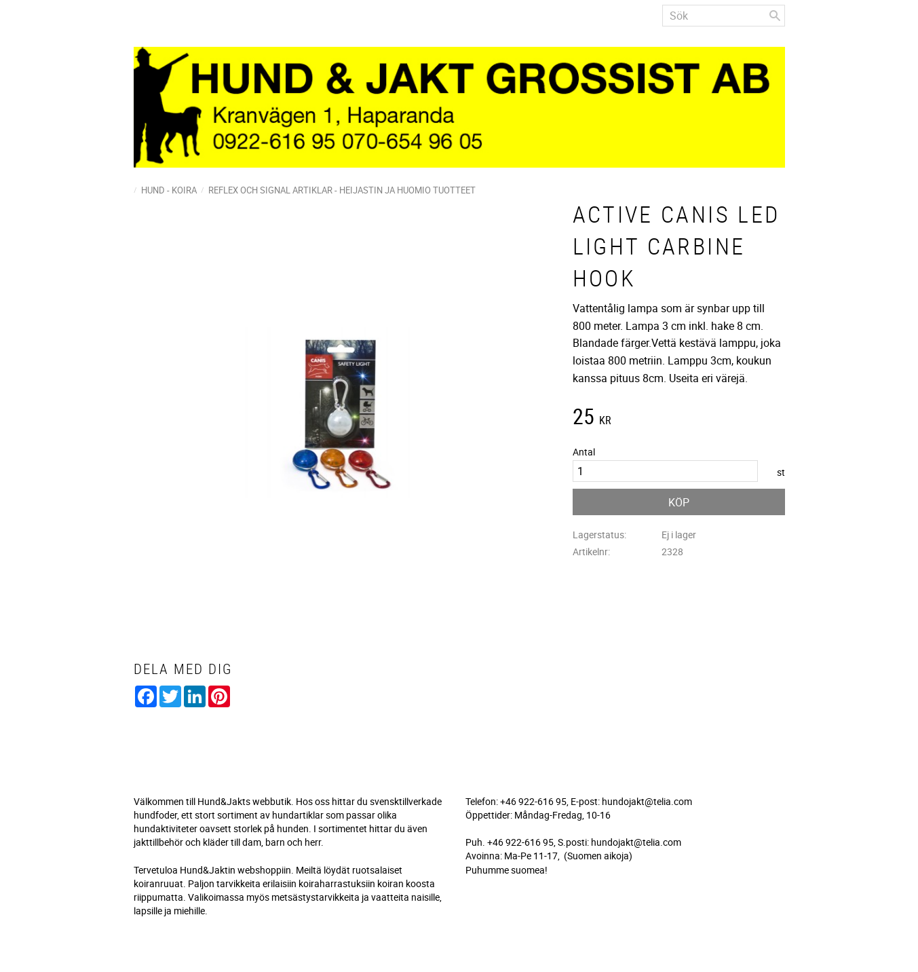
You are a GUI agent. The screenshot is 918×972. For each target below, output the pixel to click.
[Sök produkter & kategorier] (723, 15)
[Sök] (775, 15)
